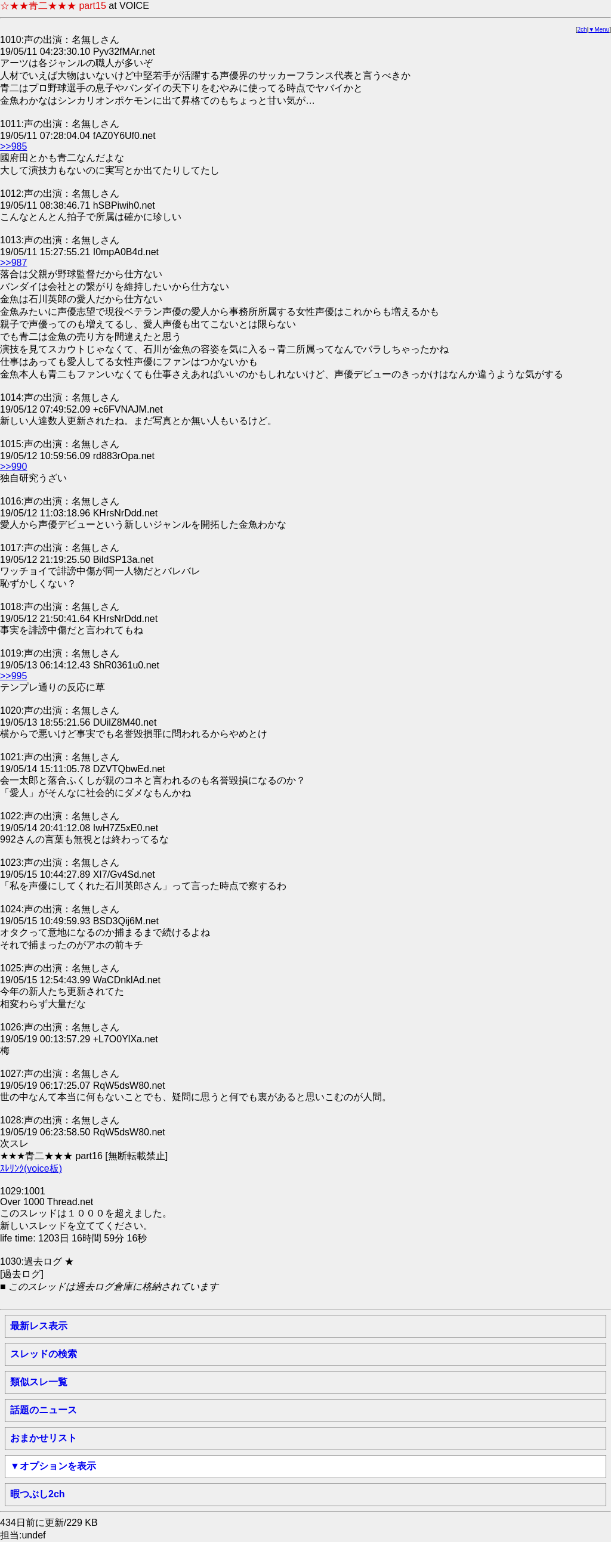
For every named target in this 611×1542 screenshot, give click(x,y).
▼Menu (598, 29)
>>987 (13, 263)
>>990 (13, 467)
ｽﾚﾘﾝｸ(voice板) (31, 1168)
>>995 (13, 676)
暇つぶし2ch (37, 1494)
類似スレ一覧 (38, 1382)
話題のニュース (43, 1410)
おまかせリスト (43, 1438)
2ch (582, 29)
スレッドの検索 (43, 1354)
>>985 (13, 146)
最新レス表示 (38, 1326)
